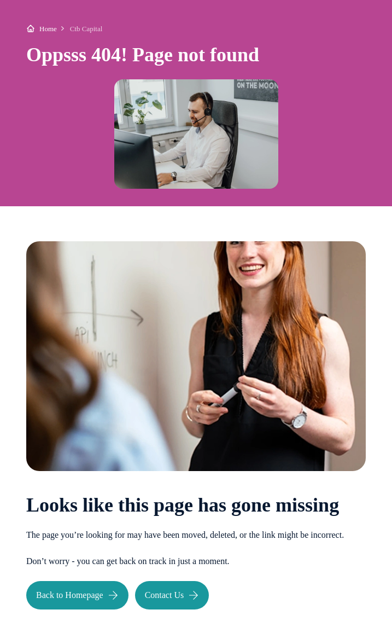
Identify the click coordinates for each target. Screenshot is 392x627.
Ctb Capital (86, 28)
